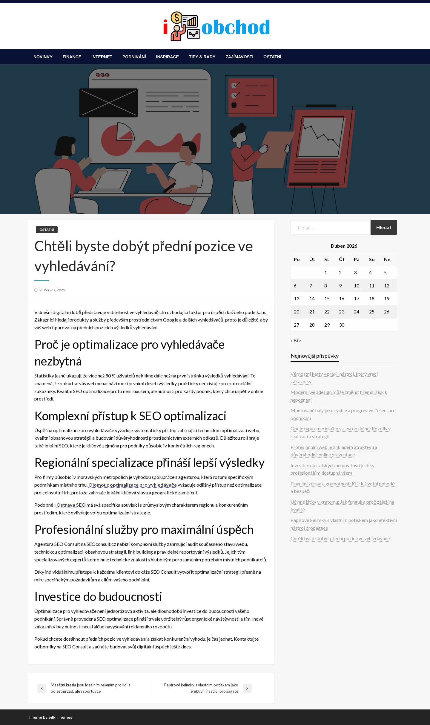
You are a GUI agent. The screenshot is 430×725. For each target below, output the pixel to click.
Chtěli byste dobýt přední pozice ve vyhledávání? (340, 538)
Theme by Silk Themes (50, 717)
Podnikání (134, 56)
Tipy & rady (202, 56)
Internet (101, 56)
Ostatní (272, 56)
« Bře (296, 340)
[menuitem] (43, 56)
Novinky (43, 56)
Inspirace (167, 56)
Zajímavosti (239, 56)
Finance (72, 56)
